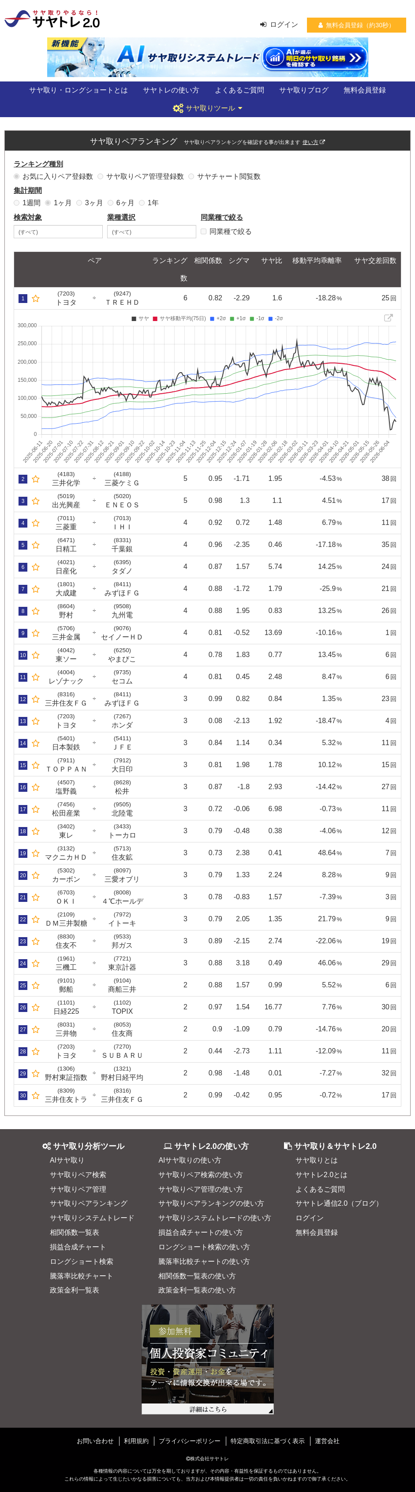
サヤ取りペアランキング (88, 1203)
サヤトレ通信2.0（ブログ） (339, 1203)
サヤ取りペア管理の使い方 (200, 1189)
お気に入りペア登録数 (53, 176)
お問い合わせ (95, 1440)
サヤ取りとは (316, 1160)
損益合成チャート (78, 1247)
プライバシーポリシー (190, 1440)
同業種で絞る (226, 231)
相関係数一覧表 (74, 1232)
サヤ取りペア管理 (78, 1189)
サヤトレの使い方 (171, 90)
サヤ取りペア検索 (78, 1174)
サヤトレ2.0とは (321, 1174)
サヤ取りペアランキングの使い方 (211, 1203)
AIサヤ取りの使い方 (189, 1160)
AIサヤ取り (67, 1160)
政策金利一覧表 (74, 1290)
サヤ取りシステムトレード (92, 1218)
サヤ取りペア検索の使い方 (200, 1174)
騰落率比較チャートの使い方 (204, 1261)
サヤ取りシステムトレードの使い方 (214, 1218)
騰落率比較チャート (81, 1276)
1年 (149, 203)
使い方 (314, 142)
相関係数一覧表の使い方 (197, 1276)
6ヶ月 (121, 203)
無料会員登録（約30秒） (356, 25)
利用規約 (136, 1440)
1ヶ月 (58, 203)
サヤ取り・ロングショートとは (78, 90)
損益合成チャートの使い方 (200, 1232)
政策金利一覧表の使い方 (197, 1290)
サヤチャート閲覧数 (224, 176)
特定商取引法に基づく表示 (268, 1440)
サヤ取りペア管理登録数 (140, 176)
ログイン (279, 24)
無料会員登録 (365, 90)
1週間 (27, 203)
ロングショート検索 (81, 1261)
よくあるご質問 (239, 90)
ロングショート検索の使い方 (204, 1247)
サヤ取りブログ (304, 90)
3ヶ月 (89, 203)
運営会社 (327, 1440)
